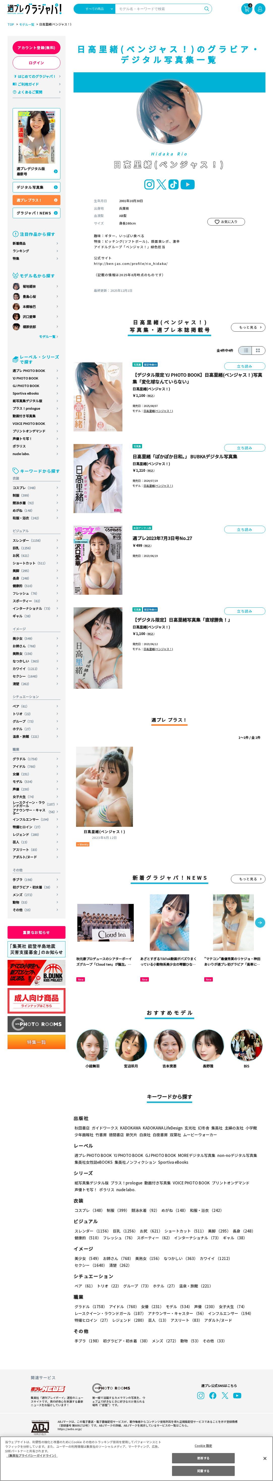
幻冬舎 (203, 1127)
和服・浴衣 (27, 518)
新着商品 (19, 243)
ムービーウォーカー (200, 1134)
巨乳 (23, 548)
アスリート (26, 849)
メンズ (24, 894)
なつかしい (27, 661)
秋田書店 (82, 1127)
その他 (23, 909)
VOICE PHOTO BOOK (29, 423)
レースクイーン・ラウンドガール (35, 804)
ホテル (23, 729)
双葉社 (175, 1134)
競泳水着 (24, 502)
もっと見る (248, 327)
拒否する (203, 1458)
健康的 (24, 585)
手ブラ (24, 879)
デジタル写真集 (30, 187)
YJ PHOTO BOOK (26, 378)
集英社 (216, 1127)
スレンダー (28, 540)
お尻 (22, 555)
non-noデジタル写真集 (233, 1155)
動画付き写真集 (24, 416)
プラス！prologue (26, 408)
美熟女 (24, 653)
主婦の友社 (233, 1127)
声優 (22, 789)
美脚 (22, 570)
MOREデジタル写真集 (193, 1155)
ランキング (21, 250)
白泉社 (145, 1134)
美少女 (24, 638)
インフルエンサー (32, 819)
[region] (136, 1458)
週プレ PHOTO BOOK (29, 370)
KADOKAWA (130, 1127)
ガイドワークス (105, 1127)
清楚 (22, 683)
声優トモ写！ (22, 438)
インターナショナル (32, 608)
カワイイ (26, 668)
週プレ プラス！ (29, 200)
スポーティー (28, 600)
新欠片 (131, 1134)
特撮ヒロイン (28, 827)
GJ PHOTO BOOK (26, 385)
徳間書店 (116, 1134)
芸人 (21, 842)
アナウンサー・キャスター (35, 811)
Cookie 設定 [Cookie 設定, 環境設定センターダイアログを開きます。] (203, 1445)
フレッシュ (26, 593)
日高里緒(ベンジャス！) (151, 388)
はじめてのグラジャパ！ (37, 76)
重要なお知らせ (36, 932)
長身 (22, 578)
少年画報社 (84, 1134)
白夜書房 (160, 1134)
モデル (24, 781)
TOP (10, 24)
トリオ (23, 713)
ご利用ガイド (28, 84)
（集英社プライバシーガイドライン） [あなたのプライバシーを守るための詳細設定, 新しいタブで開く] (32, 1455)
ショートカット (30, 563)
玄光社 (189, 1127)
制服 (22, 495)
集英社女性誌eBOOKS (93, 1162)
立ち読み (245, 366)
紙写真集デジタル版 (27, 400)
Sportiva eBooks (26, 393)
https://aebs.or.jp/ (69, 1429)
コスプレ (25, 487)
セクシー (26, 676)
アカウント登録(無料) (36, 47)
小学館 (250, 1127)
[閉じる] (264, 1458)
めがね (24, 510)
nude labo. (21, 453)
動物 (21, 902)
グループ (24, 721)
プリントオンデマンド (29, 431)
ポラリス (19, 446)
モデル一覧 (25, 24)
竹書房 (101, 1134)
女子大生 (24, 796)
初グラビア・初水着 (32, 887)
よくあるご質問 (30, 92)
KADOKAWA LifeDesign (162, 1127)
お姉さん (25, 646)
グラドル (26, 759)
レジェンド (27, 834)
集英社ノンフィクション (134, 1162)
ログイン (36, 62)
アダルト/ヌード (25, 857)
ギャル (23, 616)
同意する (203, 1471)
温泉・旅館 (27, 736)
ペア (21, 706)
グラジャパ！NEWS (34, 212)
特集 (16, 258)
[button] (260, 923)
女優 (22, 774)
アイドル (25, 766)
